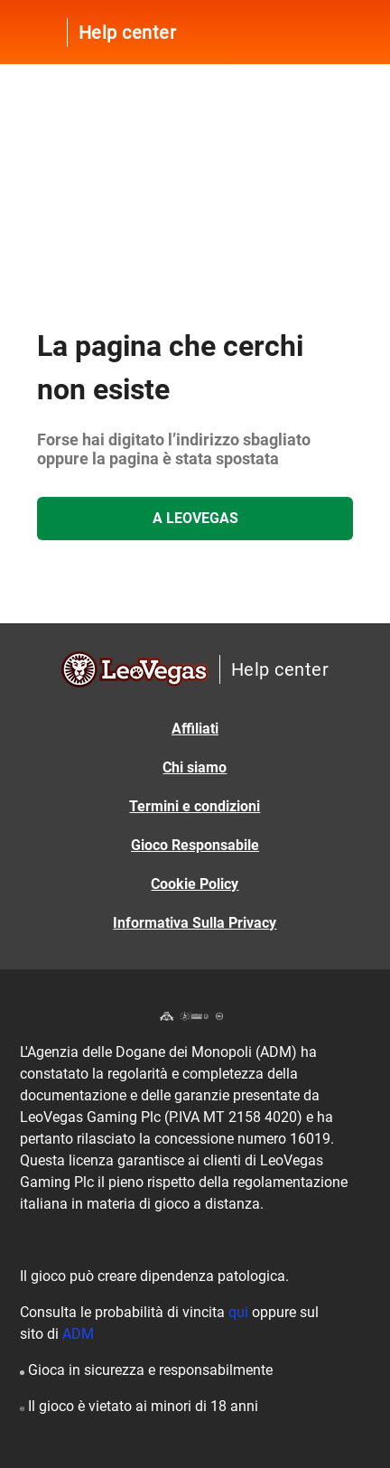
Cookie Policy (194, 884)
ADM (78, 1333)
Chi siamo (194, 767)
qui (238, 1312)
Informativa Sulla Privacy (194, 922)
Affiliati (195, 728)
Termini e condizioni (194, 806)
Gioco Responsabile (195, 845)
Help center (128, 32)
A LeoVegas (195, 518)
